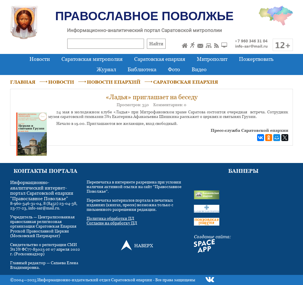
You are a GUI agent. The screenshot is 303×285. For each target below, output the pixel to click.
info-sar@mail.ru (251, 46)
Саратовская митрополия (92, 59)
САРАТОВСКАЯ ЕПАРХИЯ (185, 82)
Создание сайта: (212, 236)
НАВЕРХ (143, 245)
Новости (39, 59)
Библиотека (142, 69)
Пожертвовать (256, 59)
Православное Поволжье (144, 16)
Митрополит (212, 59)
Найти (156, 43)
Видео (199, 69)
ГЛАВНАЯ (22, 82)
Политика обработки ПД (110, 218)
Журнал (106, 69)
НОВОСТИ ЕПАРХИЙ (114, 82)
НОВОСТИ (61, 82)
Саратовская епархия (159, 59)
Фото (174, 69)
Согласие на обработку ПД (112, 222)
